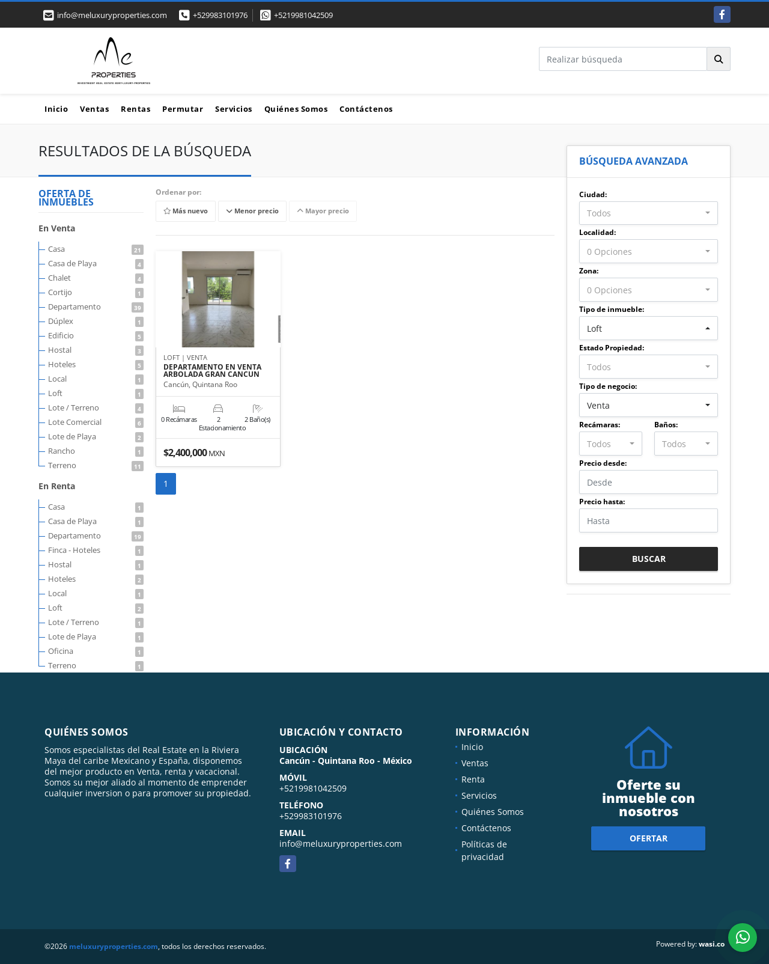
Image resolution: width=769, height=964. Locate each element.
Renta (473, 779)
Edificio (96, 335)
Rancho (96, 451)
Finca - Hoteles (96, 550)
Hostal (96, 350)
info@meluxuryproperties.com (340, 843)
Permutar (182, 108)
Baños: (666, 424)
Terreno (96, 465)
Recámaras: (599, 424)
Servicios (233, 108)
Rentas (135, 108)
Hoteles (96, 364)
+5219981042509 (303, 15)
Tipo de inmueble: (611, 309)
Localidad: (597, 232)
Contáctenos (366, 108)
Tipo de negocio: (608, 386)
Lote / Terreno (96, 407)
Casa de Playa (96, 263)
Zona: (588, 271)
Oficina (96, 651)
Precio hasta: (602, 501)
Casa (96, 249)
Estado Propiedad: (611, 348)
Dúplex (96, 321)
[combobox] (648, 213)
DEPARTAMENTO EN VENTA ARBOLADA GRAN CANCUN (212, 371)
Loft (96, 393)
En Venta (56, 228)
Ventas (94, 108)
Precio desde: (603, 463)
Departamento (96, 306)
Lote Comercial (96, 422)
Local (96, 378)
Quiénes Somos (296, 108)
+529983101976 (220, 15)
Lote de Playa (96, 436)
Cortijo (96, 292)
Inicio (56, 108)
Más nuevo (185, 211)
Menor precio (252, 211)
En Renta (56, 486)
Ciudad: (593, 194)
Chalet (96, 277)
